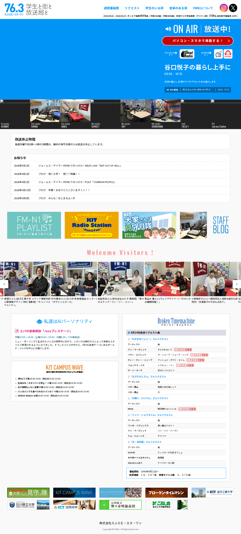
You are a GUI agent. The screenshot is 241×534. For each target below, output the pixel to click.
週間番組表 (111, 8)
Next (237, 284)
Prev (4, 284)
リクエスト (132, 8)
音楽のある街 (178, 8)
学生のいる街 (154, 8)
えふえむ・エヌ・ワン (28, 9)
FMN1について (203, 8)
